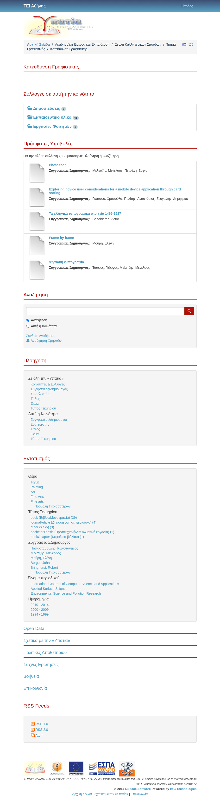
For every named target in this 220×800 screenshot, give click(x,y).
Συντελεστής (40, 394)
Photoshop (58, 165)
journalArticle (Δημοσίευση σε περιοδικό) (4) (63, 522)
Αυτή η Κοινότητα (44, 326)
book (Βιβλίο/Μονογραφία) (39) (54, 517)
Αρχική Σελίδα (38, 44)
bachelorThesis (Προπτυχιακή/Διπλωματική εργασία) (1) (72, 532)
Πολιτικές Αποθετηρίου (45, 652)
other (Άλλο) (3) (42, 527)
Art (33, 492)
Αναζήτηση (39, 320)
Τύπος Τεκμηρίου (43, 408)
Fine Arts (37, 497)
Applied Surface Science (49, 589)
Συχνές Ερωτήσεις (41, 664)
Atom (40, 735)
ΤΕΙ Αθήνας (35, 6)
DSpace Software (138, 789)
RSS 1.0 (42, 724)
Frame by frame (61, 238)
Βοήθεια (31, 676)
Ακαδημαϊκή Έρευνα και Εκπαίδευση (82, 44)
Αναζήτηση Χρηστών (44, 340)
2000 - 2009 (40, 609)
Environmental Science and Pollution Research (66, 593)
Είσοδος (187, 6)
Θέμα (35, 403)
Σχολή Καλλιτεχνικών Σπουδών (138, 44)
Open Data (34, 628)
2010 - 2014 (40, 605)
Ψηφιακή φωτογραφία (66, 262)
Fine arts (37, 501)
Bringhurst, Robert (44, 567)
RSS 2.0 (42, 730)
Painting (37, 487)
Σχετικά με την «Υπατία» (47, 640)
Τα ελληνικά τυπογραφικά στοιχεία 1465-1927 (85, 213)
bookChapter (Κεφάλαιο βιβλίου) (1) (57, 537)
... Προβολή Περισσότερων (51, 506)
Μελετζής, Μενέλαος (46, 553)
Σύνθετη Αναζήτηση (40, 336)
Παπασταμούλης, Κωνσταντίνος (54, 548)
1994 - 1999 (40, 614)
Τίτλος (35, 399)
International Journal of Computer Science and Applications (75, 584)
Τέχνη (35, 482)
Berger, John (40, 563)
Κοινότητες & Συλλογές (48, 384)
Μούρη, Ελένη (41, 558)
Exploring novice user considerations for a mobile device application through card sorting (115, 191)
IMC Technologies (183, 789)
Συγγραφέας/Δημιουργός (49, 389)
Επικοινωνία (35, 688)
